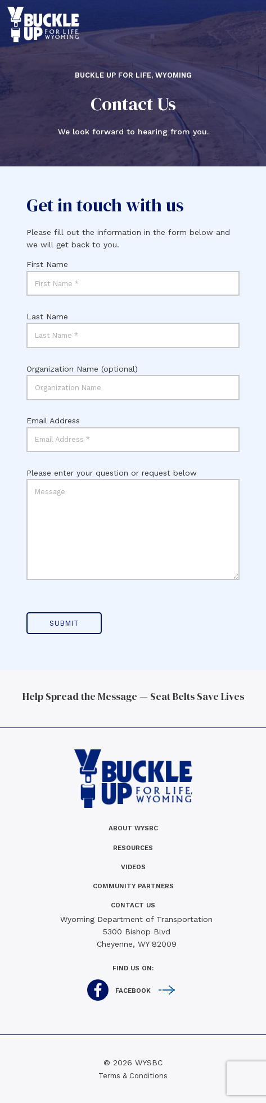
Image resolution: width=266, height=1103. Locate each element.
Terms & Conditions (133, 1076)
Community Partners (133, 886)
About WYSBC (133, 828)
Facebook (133, 990)
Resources (133, 848)
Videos (133, 867)
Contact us (133, 905)
